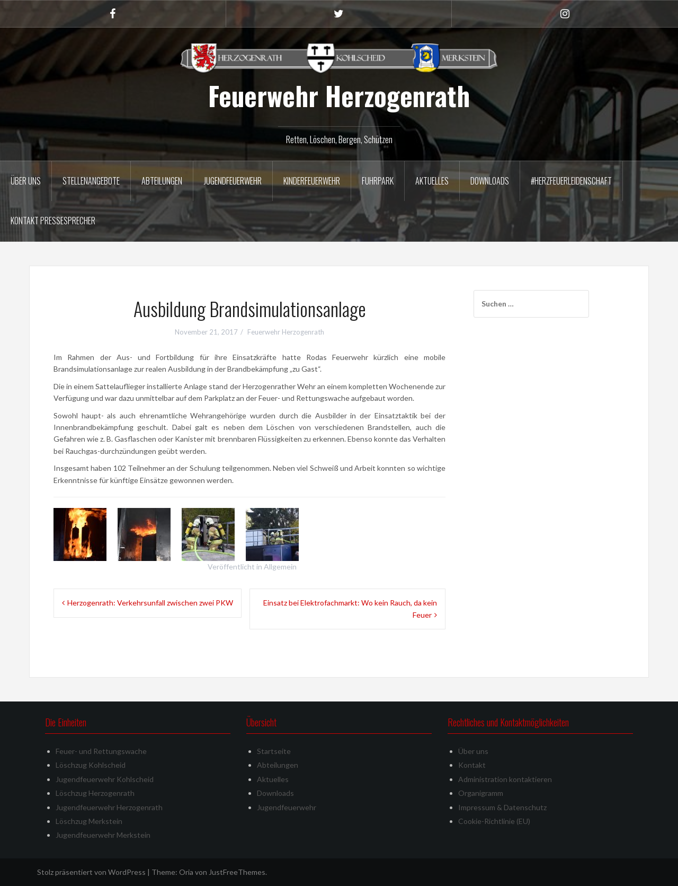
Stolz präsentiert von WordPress (91, 871)
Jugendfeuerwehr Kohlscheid (105, 779)
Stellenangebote (91, 180)
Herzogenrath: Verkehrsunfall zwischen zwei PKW (150, 602)
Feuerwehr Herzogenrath (339, 95)
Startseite (274, 751)
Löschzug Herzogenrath (95, 792)
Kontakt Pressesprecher (53, 220)
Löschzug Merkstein (89, 821)
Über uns (26, 180)
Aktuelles (432, 180)
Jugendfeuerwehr (233, 180)
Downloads (489, 180)
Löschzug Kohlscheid (91, 764)
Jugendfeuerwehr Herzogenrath (109, 807)
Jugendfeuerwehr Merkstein (103, 834)
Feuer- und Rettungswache (101, 751)
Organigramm (480, 792)
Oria (186, 871)
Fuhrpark (378, 180)
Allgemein (280, 566)
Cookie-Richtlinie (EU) (494, 821)
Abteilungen (161, 180)
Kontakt (472, 764)
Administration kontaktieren (505, 779)
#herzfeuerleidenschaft (571, 180)
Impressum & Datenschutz (502, 807)
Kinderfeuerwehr (311, 180)
